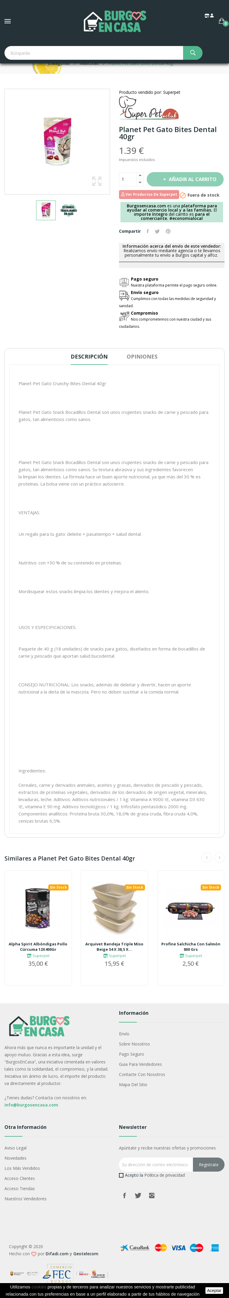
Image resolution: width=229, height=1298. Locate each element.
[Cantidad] (128, 179)
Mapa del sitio (133, 1084)
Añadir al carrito (192, 179)
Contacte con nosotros (142, 1074)
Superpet (38, 955)
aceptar (214, 1290)
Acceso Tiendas (19, 1188)
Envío (124, 1034)
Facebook (124, 1195)
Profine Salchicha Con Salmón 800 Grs (190, 946)
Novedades (15, 1158)
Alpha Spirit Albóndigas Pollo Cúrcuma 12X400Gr (38, 946)
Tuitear (157, 231)
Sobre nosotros (134, 1044)
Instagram (151, 1195)
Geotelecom (85, 1253)
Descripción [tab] (89, 356)
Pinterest (168, 231)
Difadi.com (57, 1253)
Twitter (138, 1195)
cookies (39, 1287)
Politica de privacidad (164, 1175)
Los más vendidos (22, 1168)
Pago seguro (131, 1054)
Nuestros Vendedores (25, 1198)
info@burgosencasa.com (31, 1105)
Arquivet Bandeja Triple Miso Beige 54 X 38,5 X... (114, 946)
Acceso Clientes (19, 1178)
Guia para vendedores (140, 1064)
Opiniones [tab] (142, 356)
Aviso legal (15, 1148)
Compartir (148, 231)
